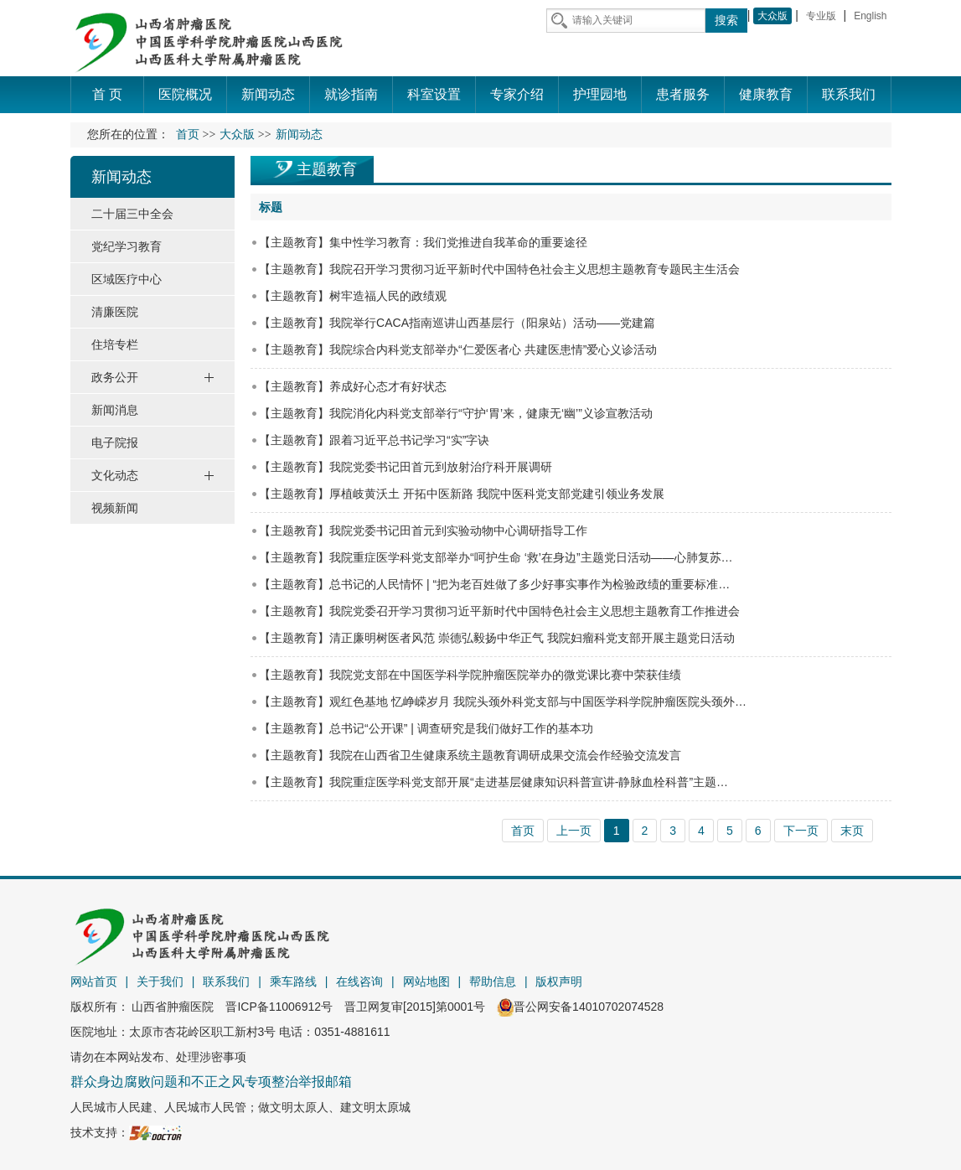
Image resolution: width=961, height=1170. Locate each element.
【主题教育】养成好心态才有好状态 (353, 386)
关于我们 (160, 981)
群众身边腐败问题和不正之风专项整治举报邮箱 (211, 1081)
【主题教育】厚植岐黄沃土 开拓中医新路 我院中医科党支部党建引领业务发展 (461, 493)
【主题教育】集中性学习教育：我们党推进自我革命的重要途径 (423, 242)
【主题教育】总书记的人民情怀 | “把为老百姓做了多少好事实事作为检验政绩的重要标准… (494, 584)
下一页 (801, 830)
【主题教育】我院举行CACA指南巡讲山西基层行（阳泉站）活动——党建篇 (457, 322)
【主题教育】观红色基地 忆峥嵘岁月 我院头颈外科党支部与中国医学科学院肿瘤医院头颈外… (503, 701)
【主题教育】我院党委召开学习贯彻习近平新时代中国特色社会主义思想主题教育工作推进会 (499, 611)
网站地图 (426, 981)
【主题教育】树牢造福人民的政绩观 (353, 296)
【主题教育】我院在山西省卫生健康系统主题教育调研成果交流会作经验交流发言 (470, 755)
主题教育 (327, 169)
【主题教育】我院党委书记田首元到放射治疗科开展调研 (405, 467)
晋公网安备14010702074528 (580, 1006)
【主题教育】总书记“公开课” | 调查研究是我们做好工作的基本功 (426, 728)
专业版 (821, 16)
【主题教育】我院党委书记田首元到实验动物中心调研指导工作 (423, 530)
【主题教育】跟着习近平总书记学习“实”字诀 (374, 440)
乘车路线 (293, 981)
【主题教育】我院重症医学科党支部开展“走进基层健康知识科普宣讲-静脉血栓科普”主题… (493, 782)
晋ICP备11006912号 (279, 1006)
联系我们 (226, 981)
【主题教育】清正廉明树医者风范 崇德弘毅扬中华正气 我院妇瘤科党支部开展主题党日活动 (497, 638)
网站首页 (93, 981)
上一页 (574, 830)
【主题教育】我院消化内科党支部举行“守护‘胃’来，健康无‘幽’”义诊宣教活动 (456, 413)
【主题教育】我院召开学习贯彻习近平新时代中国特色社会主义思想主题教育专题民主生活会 (499, 269)
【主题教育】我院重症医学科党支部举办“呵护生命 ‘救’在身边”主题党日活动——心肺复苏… (495, 557)
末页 (852, 830)
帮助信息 (492, 981)
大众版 (772, 16)
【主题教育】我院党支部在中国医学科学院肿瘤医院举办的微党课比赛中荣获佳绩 (470, 674)
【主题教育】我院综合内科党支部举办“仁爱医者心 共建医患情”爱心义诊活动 (458, 349)
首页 (187, 134)
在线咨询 (359, 981)
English (870, 16)
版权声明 (558, 981)
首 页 (107, 94)
